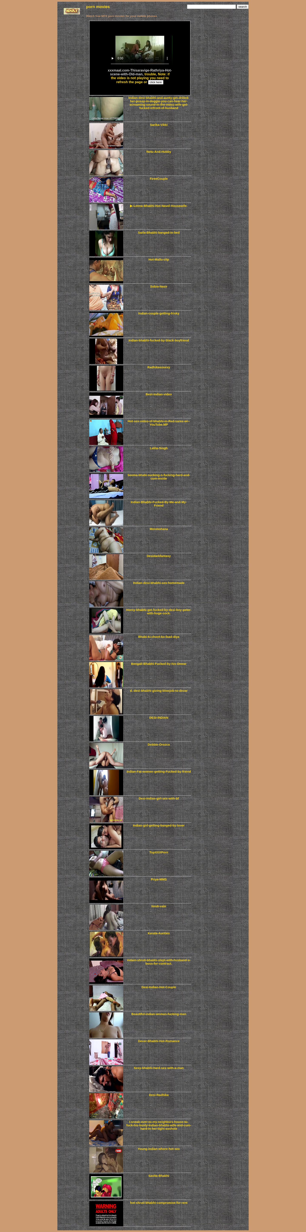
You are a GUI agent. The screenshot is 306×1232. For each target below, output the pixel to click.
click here (156, 82)
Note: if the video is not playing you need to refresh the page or (140, 78)
